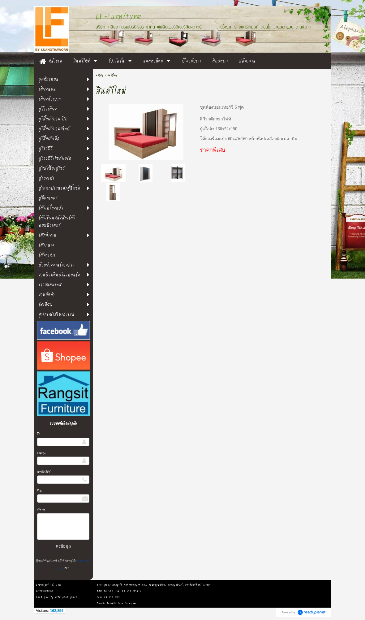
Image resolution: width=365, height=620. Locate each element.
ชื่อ (38, 433)
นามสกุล (41, 452)
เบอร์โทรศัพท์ (43, 471)
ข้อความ (41, 509)
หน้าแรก (100, 75)
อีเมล (40, 490)
